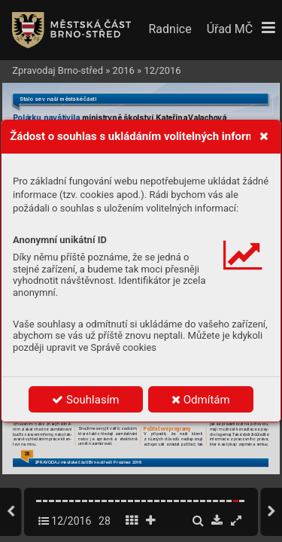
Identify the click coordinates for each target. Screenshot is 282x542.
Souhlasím (85, 399)
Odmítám (200, 399)
